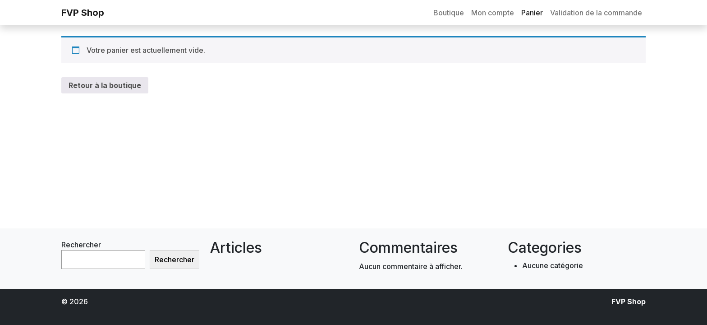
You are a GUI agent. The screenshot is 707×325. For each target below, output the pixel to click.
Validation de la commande (596, 12)
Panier (532, 12)
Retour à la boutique (105, 85)
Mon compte (492, 12)
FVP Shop (82, 12)
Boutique (448, 12)
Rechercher (81, 244)
